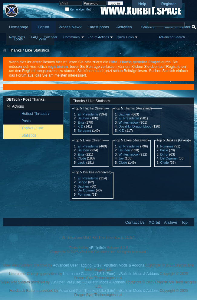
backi (81, 162)
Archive (170, 222)
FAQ (34, 37)
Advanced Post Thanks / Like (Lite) (87, 291)
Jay (121, 158)
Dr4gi (164, 154)
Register (168, 4)
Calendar (50, 37)
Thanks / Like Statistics (32, 131)
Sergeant (84, 130)
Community (71, 37)
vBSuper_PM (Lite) (66, 282)
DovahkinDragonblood (135, 126)
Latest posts (98, 27)
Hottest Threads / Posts (35, 117)
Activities (124, 27)
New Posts (17, 37)
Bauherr (83, 118)
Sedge (82, 182)
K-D (80, 126)
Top (184, 222)
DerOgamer (169, 158)
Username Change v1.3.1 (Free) (89, 274)
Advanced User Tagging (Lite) (77, 265)
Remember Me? (78, 9)
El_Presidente (87, 114)
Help (142, 4)
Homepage (18, 27)
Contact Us (135, 222)
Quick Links (125, 37)
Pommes (166, 146)
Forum (43, 27)
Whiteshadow (129, 122)
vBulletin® (97, 248)
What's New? (70, 27)
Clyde (81, 158)
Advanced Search (172, 37)
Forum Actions (98, 37)
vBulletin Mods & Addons (124, 265)
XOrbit (154, 222)
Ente (80, 122)
